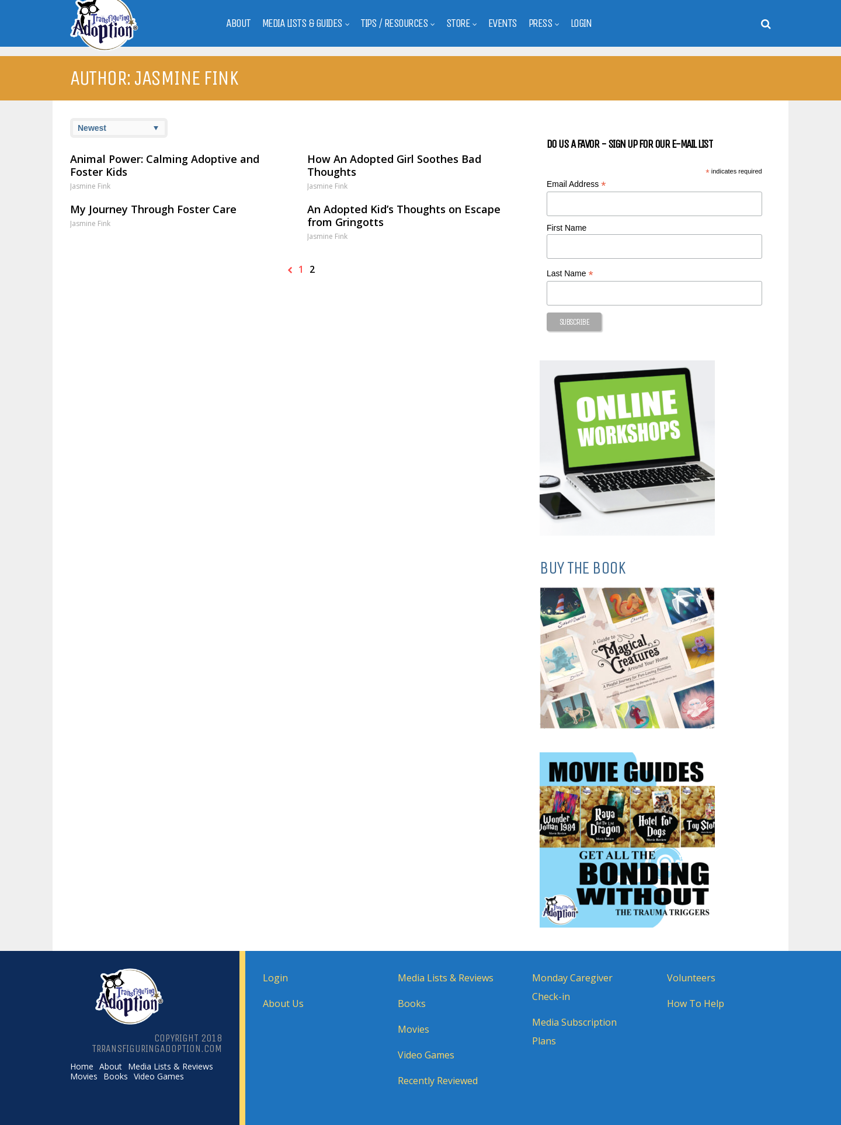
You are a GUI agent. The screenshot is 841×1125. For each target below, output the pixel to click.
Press (540, 23)
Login (581, 23)
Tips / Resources (394, 23)
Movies (84, 1076)
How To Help (695, 1003)
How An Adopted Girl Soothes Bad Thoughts (394, 165)
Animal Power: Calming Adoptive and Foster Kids (164, 165)
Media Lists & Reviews (170, 1066)
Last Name (570, 273)
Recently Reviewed (438, 1080)
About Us (283, 1003)
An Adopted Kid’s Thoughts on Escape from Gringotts (404, 215)
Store (458, 23)
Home (81, 1066)
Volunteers (691, 977)
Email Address (576, 184)
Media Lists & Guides (302, 23)
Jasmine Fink (90, 186)
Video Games (159, 1076)
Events (502, 23)
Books (115, 1076)
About (238, 23)
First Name (566, 227)
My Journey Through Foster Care (153, 209)
